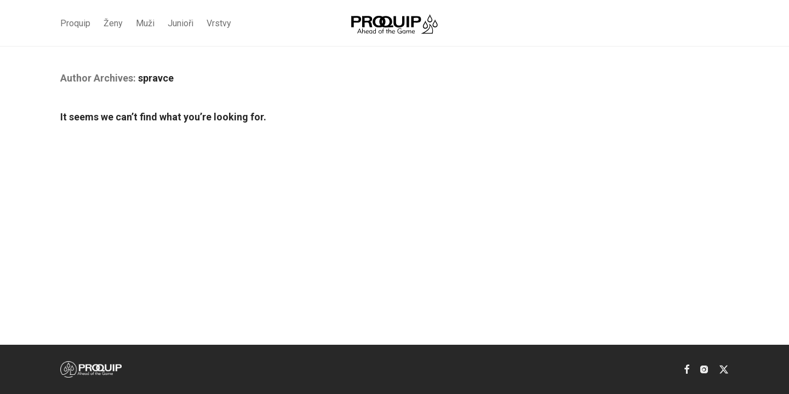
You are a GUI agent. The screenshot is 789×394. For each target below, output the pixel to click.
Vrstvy (219, 23)
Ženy (113, 23)
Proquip (75, 23)
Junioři (180, 23)
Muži (145, 23)
